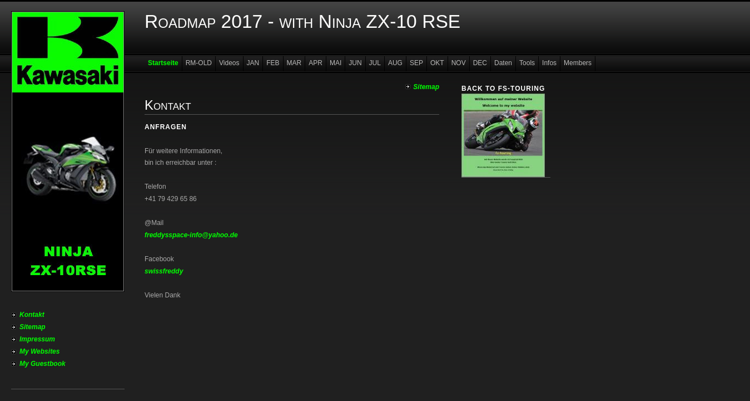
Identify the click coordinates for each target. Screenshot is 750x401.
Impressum (37, 339)
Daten (503, 63)
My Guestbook (42, 364)
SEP (416, 63)
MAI (335, 63)
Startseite (163, 63)
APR (315, 63)
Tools (527, 63)
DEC (480, 63)
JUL (375, 63)
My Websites (39, 351)
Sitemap (32, 327)
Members (578, 63)
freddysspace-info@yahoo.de (191, 235)
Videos (229, 63)
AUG (395, 63)
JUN (355, 63)
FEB (272, 63)
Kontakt (31, 315)
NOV (458, 63)
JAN (253, 63)
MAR (294, 63)
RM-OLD (199, 63)
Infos (549, 63)
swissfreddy (164, 271)
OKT (437, 63)
